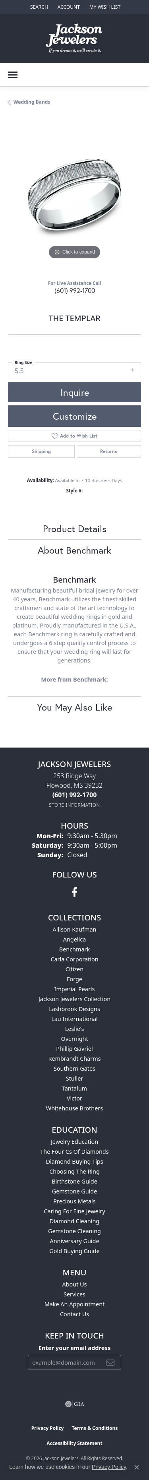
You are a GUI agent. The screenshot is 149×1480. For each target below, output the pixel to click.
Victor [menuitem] (74, 1098)
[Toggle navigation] (12, 75)
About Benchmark (74, 550)
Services (74, 1294)
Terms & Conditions (95, 1428)
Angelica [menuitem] (74, 939)
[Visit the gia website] (74, 1404)
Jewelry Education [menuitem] (74, 1141)
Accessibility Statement (74, 1443)
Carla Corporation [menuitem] (74, 959)
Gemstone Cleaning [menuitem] (74, 1231)
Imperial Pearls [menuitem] (74, 989)
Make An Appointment (75, 1304)
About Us (74, 1284)
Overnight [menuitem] (74, 1038)
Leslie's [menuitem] (74, 1029)
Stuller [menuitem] (74, 1078)
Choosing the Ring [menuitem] (74, 1171)
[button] (38, 7)
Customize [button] (75, 416)
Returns (108, 451)
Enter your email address (74, 1348)
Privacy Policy (47, 1428)
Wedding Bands (32, 102)
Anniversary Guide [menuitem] (74, 1241)
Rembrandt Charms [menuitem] (74, 1058)
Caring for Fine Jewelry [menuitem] (74, 1211)
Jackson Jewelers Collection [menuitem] (74, 999)
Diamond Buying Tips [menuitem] (74, 1161)
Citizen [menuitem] (75, 969)
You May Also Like (74, 707)
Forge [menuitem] (74, 979)
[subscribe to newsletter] (110, 1362)
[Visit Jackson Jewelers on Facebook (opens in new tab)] (74, 892)
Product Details (74, 528)
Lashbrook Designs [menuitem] (74, 1009)
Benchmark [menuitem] (74, 949)
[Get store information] (74, 805)
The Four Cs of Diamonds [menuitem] (74, 1151)
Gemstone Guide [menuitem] (74, 1191)
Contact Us (74, 1314)
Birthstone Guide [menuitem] (74, 1181)
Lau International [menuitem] (74, 1019)
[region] (74, 195)
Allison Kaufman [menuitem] (75, 929)
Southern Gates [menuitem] (74, 1068)
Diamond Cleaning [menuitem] (74, 1221)
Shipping (41, 451)
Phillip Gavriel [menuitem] (74, 1048)
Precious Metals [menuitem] (74, 1201)
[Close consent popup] (136, 1467)
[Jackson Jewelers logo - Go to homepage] (74, 38)
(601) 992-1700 (74, 290)
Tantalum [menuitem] (74, 1088)
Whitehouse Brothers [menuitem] (74, 1108)
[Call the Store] (74, 794)
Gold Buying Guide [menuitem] (74, 1251)
